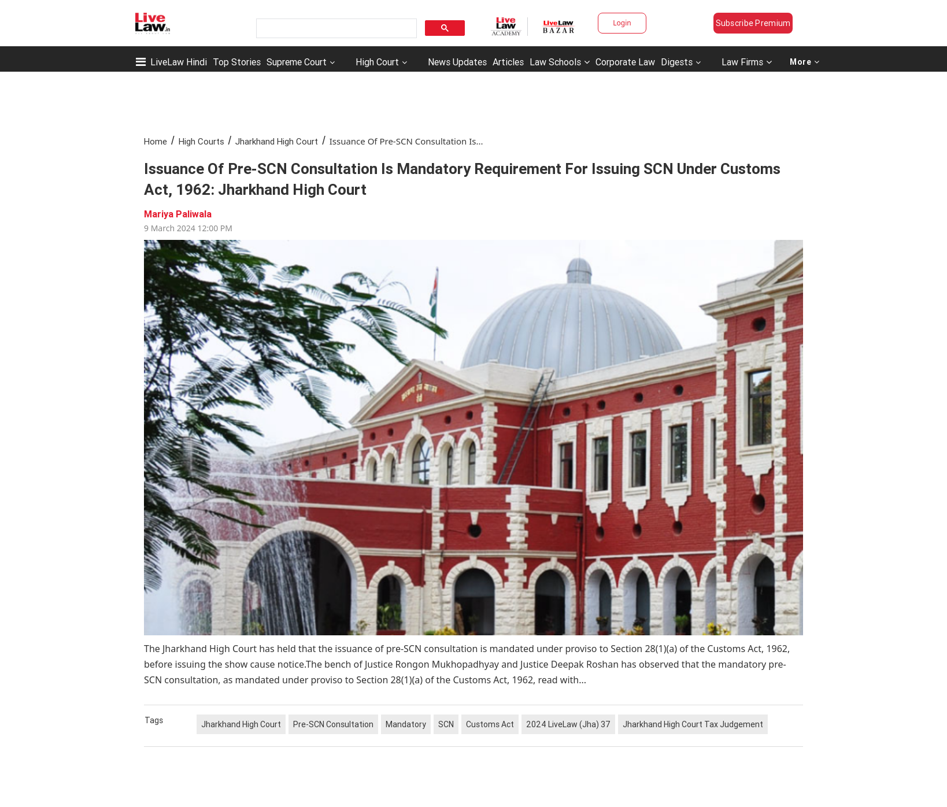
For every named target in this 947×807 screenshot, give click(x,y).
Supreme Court (297, 62)
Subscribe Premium (753, 23)
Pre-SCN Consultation (333, 724)
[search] (335, 28)
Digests (677, 62)
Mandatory (406, 724)
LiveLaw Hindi (178, 62)
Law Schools (560, 62)
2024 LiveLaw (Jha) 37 (568, 724)
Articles (508, 62)
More (805, 62)
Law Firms (747, 62)
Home (155, 141)
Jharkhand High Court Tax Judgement (693, 724)
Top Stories (237, 62)
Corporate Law (625, 62)
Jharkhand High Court (276, 141)
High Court (377, 62)
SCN (446, 724)
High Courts (201, 141)
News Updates (457, 62)
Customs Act (490, 724)
